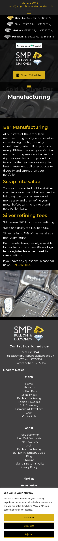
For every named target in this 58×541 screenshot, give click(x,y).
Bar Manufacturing (29, 398)
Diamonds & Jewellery (29, 409)
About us (29, 387)
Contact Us (29, 416)
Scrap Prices (29, 394)
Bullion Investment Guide (29, 452)
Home (29, 383)
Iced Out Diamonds (29, 438)
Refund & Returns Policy (29, 463)
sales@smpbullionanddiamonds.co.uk (30, 6)
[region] (29, 514)
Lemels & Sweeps (29, 401)
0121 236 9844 (29, 2)
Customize (29, 526)
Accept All (29, 517)
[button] (29, 75)
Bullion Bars (29, 391)
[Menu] (29, 12)
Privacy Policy (29, 467)
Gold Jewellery (29, 405)
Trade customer (29, 434)
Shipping (29, 460)
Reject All (28, 534)
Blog (29, 456)
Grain (29, 412)
